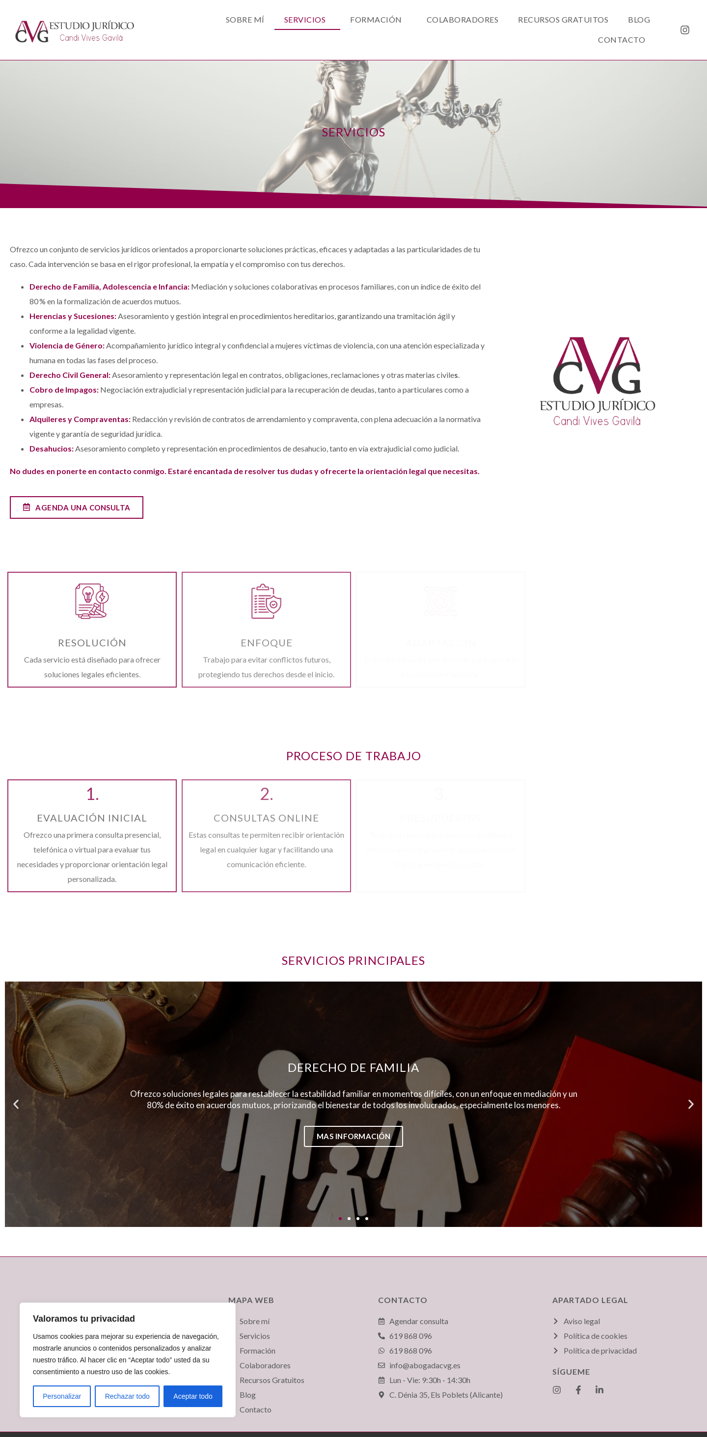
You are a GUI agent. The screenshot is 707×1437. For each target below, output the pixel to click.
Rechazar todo (127, 1396)
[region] (128, 1360)
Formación (376, 19)
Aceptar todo (192, 1396)
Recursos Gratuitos (563, 19)
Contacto (621, 39)
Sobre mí (245, 19)
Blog (639, 19)
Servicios (305, 19)
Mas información (354, 1136)
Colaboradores (463, 19)
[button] (340, 1218)
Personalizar (62, 1396)
